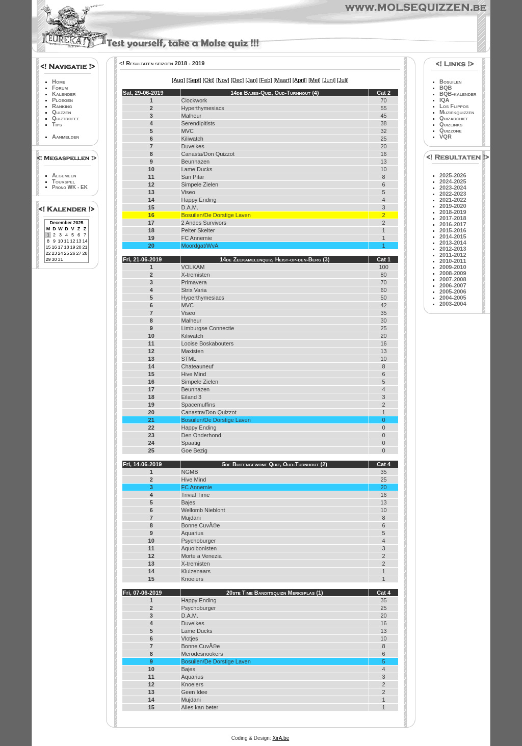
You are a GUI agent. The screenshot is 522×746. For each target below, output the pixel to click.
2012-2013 (452, 249)
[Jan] (251, 80)
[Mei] (314, 80)
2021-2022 (452, 200)
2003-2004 (452, 304)
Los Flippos (453, 106)
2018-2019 (452, 212)
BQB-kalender (458, 94)
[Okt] (209, 80)
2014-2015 (452, 236)
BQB (445, 88)
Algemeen (64, 175)
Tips (57, 124)
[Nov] (222, 80)
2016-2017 (452, 224)
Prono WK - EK (70, 187)
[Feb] (265, 80)
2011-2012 (452, 255)
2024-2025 (452, 181)
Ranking (62, 106)
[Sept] (194, 80)
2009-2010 (452, 267)
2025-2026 (452, 175)
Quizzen (61, 112)
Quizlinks (450, 124)
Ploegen (62, 100)
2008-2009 (452, 273)
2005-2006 (452, 291)
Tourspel (63, 181)
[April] (300, 80)
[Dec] (237, 80)
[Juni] (328, 80)
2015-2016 (452, 230)
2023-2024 (452, 187)
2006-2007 (452, 285)
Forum (60, 88)
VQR (445, 137)
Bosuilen (450, 81)
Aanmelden (65, 137)
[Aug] (178, 80)
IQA (444, 100)
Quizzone (450, 130)
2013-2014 (452, 242)
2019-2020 (452, 206)
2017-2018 (452, 218)
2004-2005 (452, 298)
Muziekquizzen (456, 112)
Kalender (64, 94)
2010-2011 (452, 261)
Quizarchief (453, 118)
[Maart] (282, 80)
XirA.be (280, 738)
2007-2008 (452, 279)
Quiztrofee (66, 118)
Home (58, 81)
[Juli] (343, 80)
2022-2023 (452, 194)
